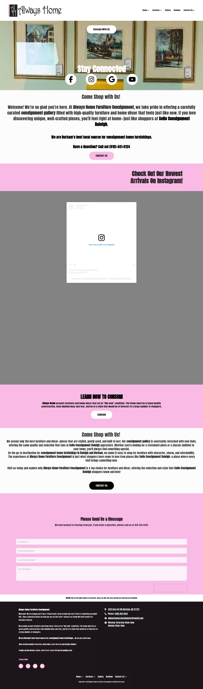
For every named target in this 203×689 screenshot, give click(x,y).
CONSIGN (101, 414)
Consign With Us (101, 29)
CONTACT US (101, 155)
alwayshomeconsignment (96, 279)
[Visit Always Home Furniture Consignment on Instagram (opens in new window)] (28, 666)
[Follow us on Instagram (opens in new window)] (91, 79)
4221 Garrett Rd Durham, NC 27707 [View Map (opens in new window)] (124, 609)
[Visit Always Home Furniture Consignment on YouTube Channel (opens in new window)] (35, 666)
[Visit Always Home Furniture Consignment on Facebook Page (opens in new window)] (21, 666)
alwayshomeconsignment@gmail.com (125, 618)
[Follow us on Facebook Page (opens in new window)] (70, 79)
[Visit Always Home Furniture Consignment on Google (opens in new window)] (42, 666)
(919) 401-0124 (121, 613)
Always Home (77, 279)
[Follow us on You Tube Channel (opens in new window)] (132, 79)
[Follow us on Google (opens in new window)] (111, 79)
